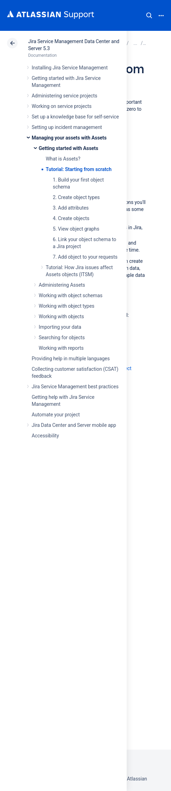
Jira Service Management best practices (75, 386)
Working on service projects (61, 106)
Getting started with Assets (68, 148)
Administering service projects (64, 95)
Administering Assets (62, 285)
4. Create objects (71, 218)
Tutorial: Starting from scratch (79, 169)
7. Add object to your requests (85, 257)
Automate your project (56, 414)
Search (149, 15)
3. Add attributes (71, 208)
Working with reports (61, 348)
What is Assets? (63, 159)
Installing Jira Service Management (70, 67)
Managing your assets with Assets (69, 138)
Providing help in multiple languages (71, 358)
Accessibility (45, 435)
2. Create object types (76, 197)
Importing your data (60, 327)
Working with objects (61, 316)
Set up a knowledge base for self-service (75, 117)
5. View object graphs (76, 229)
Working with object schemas (70, 295)
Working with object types (66, 306)
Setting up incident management (67, 127)
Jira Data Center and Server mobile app (74, 425)
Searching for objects (62, 337)
